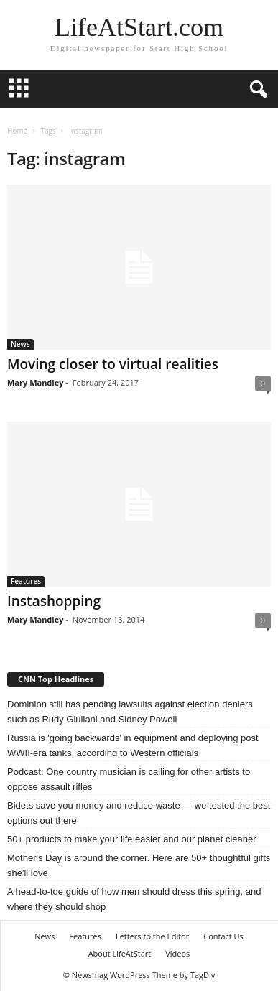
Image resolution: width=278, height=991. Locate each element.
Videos (177, 953)
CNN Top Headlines (55, 679)
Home (17, 131)
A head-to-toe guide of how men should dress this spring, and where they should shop (134, 899)
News (20, 344)
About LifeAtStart (120, 953)
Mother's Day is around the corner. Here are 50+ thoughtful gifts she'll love (138, 865)
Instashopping (54, 601)
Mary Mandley (35, 382)
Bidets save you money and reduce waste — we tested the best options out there (138, 813)
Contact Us (223, 936)
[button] (256, 90)
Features (26, 581)
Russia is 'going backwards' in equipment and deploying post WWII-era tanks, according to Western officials (133, 745)
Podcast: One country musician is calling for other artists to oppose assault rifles (128, 779)
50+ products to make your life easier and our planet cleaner (131, 839)
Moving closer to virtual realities (112, 364)
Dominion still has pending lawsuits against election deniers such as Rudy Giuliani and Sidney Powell (130, 712)
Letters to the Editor (152, 936)
